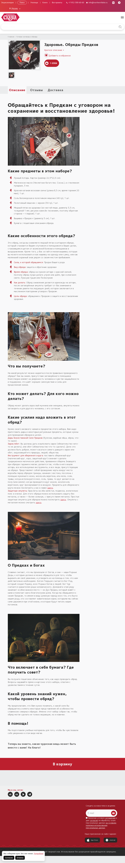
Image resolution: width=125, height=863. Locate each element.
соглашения (110, 818)
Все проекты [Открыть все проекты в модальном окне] (57, 2)
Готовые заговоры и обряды (26, 37)
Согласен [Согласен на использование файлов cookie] (9, 858)
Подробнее (38, 853)
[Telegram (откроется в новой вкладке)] (119, 2)
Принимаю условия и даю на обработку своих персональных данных (101, 823)
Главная (11, 37)
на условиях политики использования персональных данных (101, 825)
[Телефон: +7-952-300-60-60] (75, 2)
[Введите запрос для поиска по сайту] (53, 27)
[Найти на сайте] (120, 27)
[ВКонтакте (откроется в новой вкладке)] (113, 2)
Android (110, 840)
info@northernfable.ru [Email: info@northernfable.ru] (97, 2)
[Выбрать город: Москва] (15, 8)
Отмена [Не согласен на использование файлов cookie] (20, 858)
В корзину (62, 764)
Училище (34, 2)
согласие (94, 820)
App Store (92, 840)
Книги (45, 2)
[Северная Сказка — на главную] (10, 17)
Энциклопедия (7, 2)
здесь (50, 487)
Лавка (22, 2)
